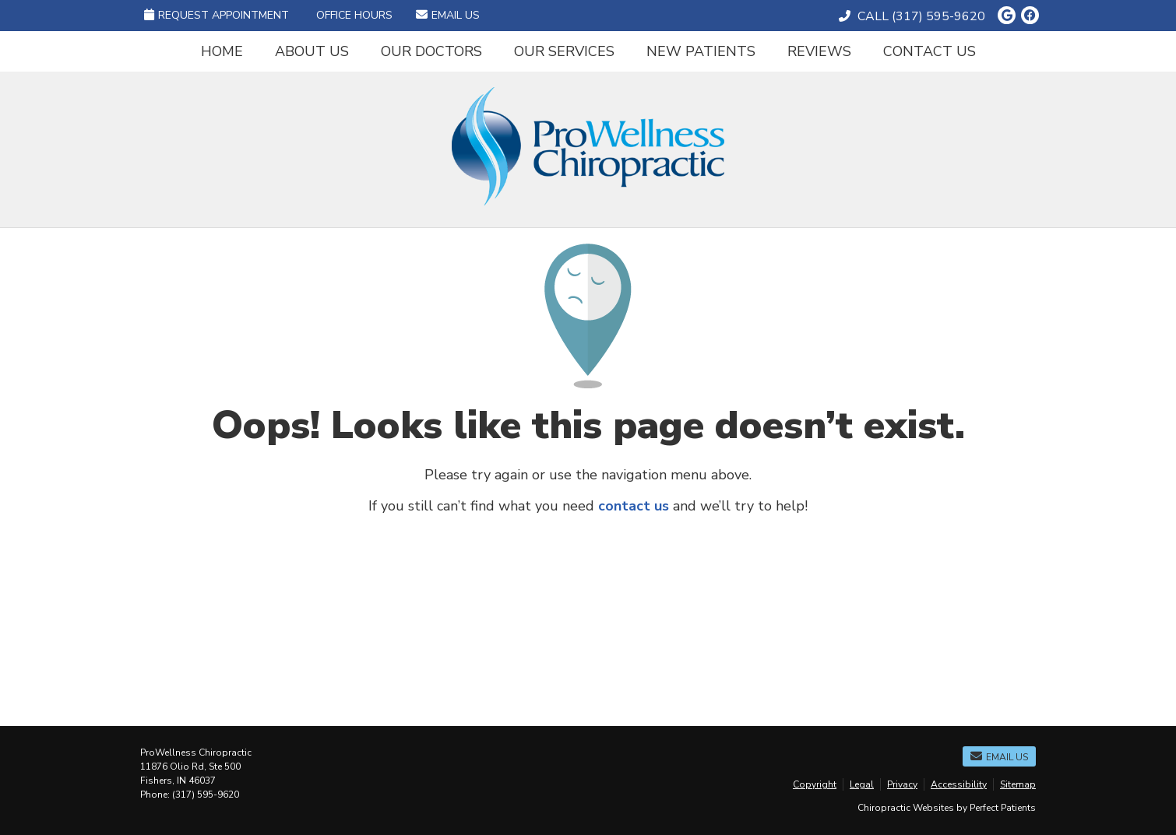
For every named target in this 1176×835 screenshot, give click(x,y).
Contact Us (929, 51)
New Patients (700, 51)
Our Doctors (431, 51)
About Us (312, 51)
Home (222, 51)
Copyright (814, 784)
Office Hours (354, 15)
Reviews (819, 51)
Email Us (448, 15)
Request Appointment (216, 15)
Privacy (902, 784)
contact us (633, 505)
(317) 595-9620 (938, 16)
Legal (862, 784)
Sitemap (1018, 784)
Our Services (564, 51)
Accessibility (959, 784)
